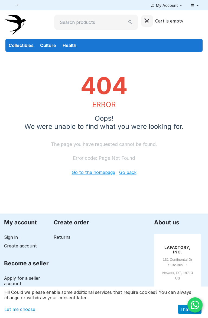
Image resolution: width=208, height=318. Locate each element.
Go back (127, 172)
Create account (20, 246)
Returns (62, 237)
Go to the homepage (93, 172)
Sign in (11, 237)
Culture (48, 45)
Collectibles (21, 45)
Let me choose (19, 309)
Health (69, 45)
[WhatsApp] (195, 305)
